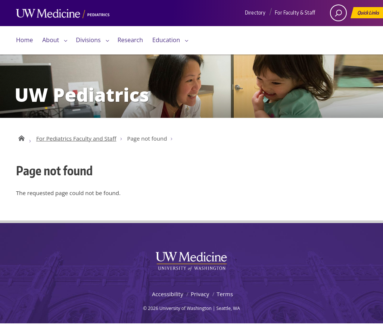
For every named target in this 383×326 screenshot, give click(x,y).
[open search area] (338, 12)
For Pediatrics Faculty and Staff (76, 140)
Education (166, 40)
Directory (255, 12)
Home (24, 40)
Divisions (88, 40)
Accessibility (167, 296)
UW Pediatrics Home (20, 139)
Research (130, 40)
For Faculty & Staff (295, 12)
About (50, 40)
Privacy (200, 296)
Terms (225, 296)
